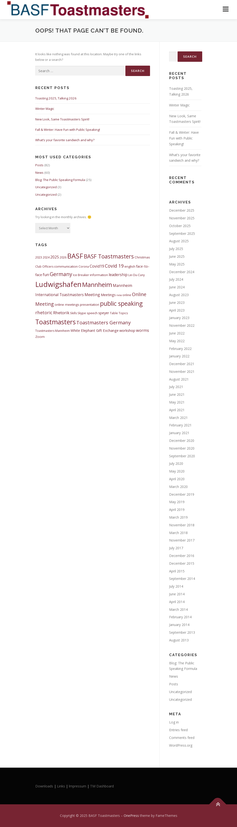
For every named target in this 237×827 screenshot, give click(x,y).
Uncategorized (46, 187)
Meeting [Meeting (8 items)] (92, 294)
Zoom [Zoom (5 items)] (40, 336)
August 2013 (179, 640)
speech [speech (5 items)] (92, 313)
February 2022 (180, 348)
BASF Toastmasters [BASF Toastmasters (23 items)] (109, 256)
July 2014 (176, 586)
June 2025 (177, 256)
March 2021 (178, 417)
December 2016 (181, 555)
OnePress (131, 815)
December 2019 (181, 494)
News (39, 172)
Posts (39, 165)
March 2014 (178, 609)
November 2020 (181, 448)
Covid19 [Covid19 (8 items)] (97, 266)
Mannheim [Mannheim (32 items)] (97, 284)
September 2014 (182, 578)
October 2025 (180, 225)
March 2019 (178, 517)
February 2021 (180, 425)
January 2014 (179, 624)
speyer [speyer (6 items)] (103, 312)
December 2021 (181, 363)
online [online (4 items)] (126, 295)
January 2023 (179, 317)
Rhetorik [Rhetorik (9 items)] (61, 312)
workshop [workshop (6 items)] (127, 330)
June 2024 (177, 287)
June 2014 (177, 594)
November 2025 (181, 218)
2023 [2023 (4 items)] (38, 257)
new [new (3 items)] (119, 295)
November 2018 (181, 525)
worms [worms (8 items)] (142, 330)
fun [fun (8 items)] (46, 274)
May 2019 (177, 502)
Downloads (44, 786)
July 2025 (176, 248)
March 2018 (178, 532)
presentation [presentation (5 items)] (89, 304)
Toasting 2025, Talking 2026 (56, 98)
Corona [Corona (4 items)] (84, 266)
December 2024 (181, 272)
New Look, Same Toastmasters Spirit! (62, 119)
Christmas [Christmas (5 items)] (142, 257)
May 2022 (177, 341)
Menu (225, 9)
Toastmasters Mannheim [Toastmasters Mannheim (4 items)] (52, 331)
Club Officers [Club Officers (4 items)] (44, 266)
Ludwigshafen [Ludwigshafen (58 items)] (58, 284)
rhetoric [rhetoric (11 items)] (43, 312)
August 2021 (179, 379)
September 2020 (182, 456)
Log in (174, 722)
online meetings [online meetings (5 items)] (67, 304)
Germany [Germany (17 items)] (61, 274)
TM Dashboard (102, 786)
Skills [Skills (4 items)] (73, 313)
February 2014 (180, 617)
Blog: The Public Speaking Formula (60, 180)
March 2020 (178, 486)
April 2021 (177, 410)
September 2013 (182, 632)
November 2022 (181, 325)
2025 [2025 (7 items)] (54, 257)
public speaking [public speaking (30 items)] (121, 303)
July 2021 (176, 386)
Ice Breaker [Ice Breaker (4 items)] (81, 275)
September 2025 (182, 233)
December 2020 (181, 440)
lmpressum (77, 786)
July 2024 (176, 279)
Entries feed (178, 730)
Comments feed (181, 737)
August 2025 (179, 241)
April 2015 (177, 571)
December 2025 (181, 210)
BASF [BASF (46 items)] (75, 255)
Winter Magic (44, 108)
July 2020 (176, 463)
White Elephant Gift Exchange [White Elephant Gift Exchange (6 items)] (95, 330)
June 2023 (177, 302)
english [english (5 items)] (129, 266)
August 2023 (179, 294)
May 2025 (177, 264)
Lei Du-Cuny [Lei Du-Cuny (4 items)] (136, 275)
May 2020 (177, 471)
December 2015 (181, 563)
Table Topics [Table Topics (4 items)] (119, 313)
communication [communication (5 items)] (66, 266)
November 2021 (181, 371)
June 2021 (177, 394)
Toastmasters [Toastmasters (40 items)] (55, 321)
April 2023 (177, 310)
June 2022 (177, 333)
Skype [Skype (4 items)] (82, 313)
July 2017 (176, 548)
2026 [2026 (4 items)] (63, 257)
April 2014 (177, 601)
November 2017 (181, 540)
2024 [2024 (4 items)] (46, 257)
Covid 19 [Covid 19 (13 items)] (114, 266)
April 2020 (177, 479)
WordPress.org (180, 745)
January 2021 (179, 433)
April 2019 (177, 509)
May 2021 (177, 402)
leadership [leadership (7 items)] (118, 274)
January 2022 (179, 356)
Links (61, 786)
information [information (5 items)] (99, 275)
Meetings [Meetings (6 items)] (108, 294)
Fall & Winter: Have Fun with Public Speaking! (67, 129)
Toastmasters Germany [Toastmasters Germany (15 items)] (103, 322)
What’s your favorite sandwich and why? (64, 140)
